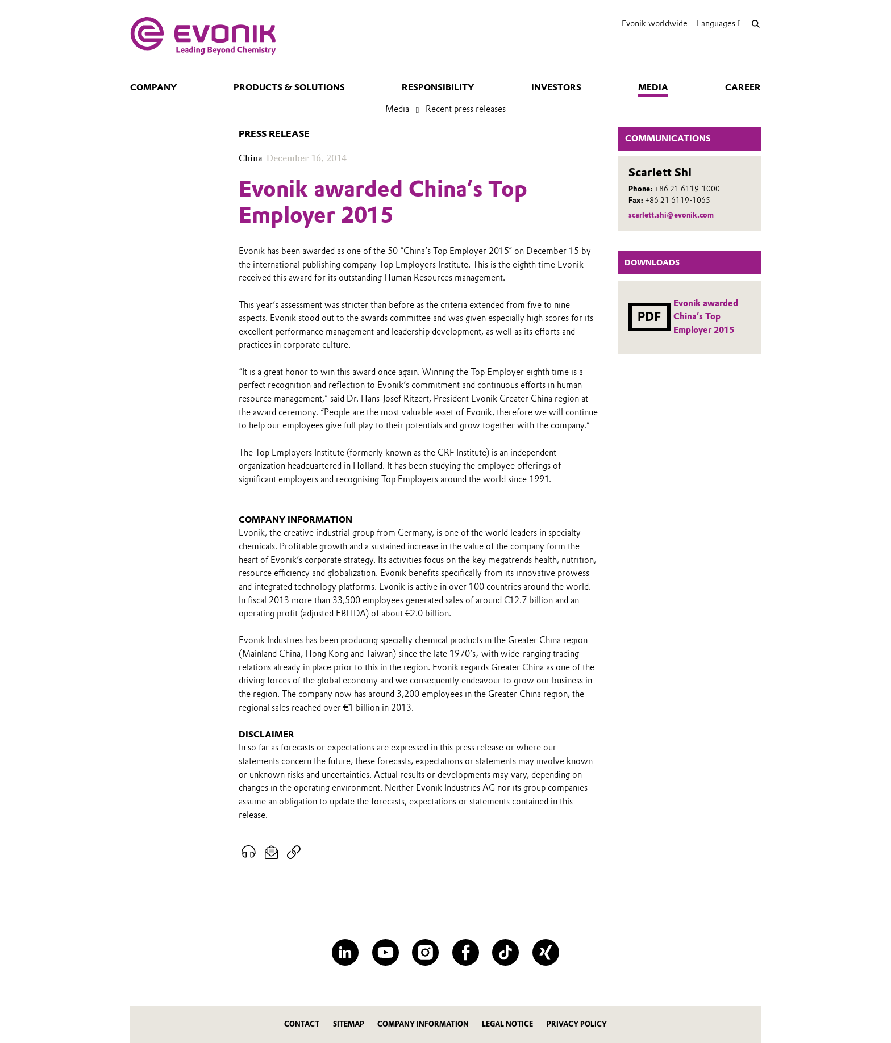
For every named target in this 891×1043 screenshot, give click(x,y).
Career (743, 87)
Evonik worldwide (655, 23)
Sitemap (348, 1024)
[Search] (755, 23)
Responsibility (438, 87)
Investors (556, 87)
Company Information (423, 1024)
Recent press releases (466, 109)
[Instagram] (425, 952)
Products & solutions (289, 87)
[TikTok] (505, 952)
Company (153, 87)
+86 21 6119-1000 (687, 189)
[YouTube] (385, 952)
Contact (301, 1024)
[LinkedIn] (345, 952)
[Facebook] (465, 952)
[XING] (545, 952)
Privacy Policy (577, 1024)
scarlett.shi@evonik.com (671, 215)
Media (653, 87)
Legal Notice (507, 1024)
